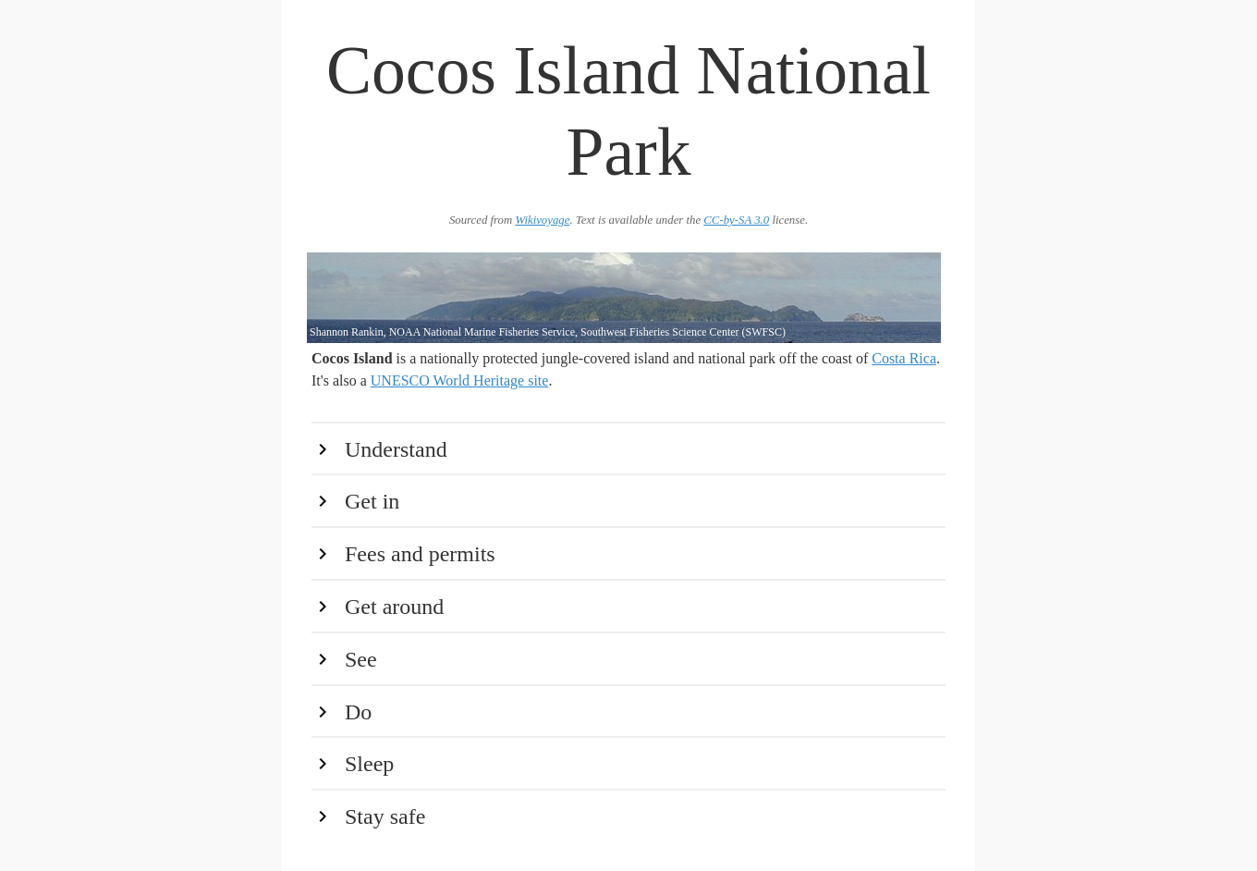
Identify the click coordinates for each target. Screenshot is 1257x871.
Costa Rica (904, 358)
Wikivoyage (542, 220)
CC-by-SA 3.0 (736, 220)
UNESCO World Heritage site (460, 380)
